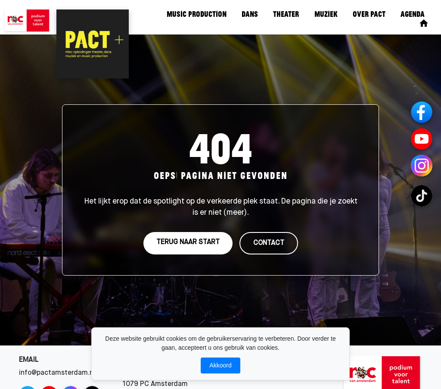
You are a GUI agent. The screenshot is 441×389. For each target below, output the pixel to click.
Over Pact (369, 14)
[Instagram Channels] (421, 165)
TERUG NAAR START (188, 242)
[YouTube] (421, 139)
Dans (250, 14)
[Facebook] (421, 112)
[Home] (424, 23)
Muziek (326, 14)
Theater (286, 14)
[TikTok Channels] (421, 196)
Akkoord (220, 365)
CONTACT (268, 243)
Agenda (413, 14)
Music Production (197, 14)
